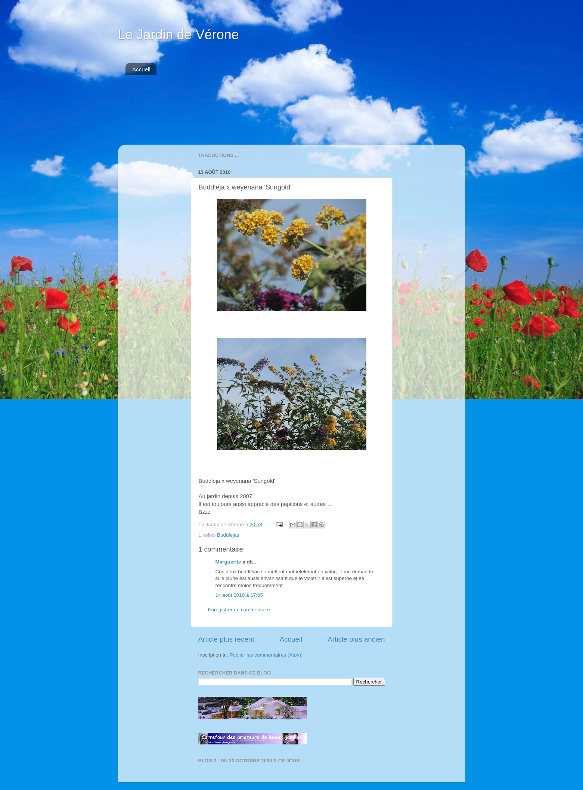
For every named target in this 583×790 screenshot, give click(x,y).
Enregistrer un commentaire (239, 609)
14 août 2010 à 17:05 (239, 595)
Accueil (141, 69)
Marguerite (228, 562)
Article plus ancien (356, 639)
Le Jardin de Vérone (178, 34)
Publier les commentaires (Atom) (266, 655)
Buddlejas (228, 535)
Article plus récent (226, 639)
